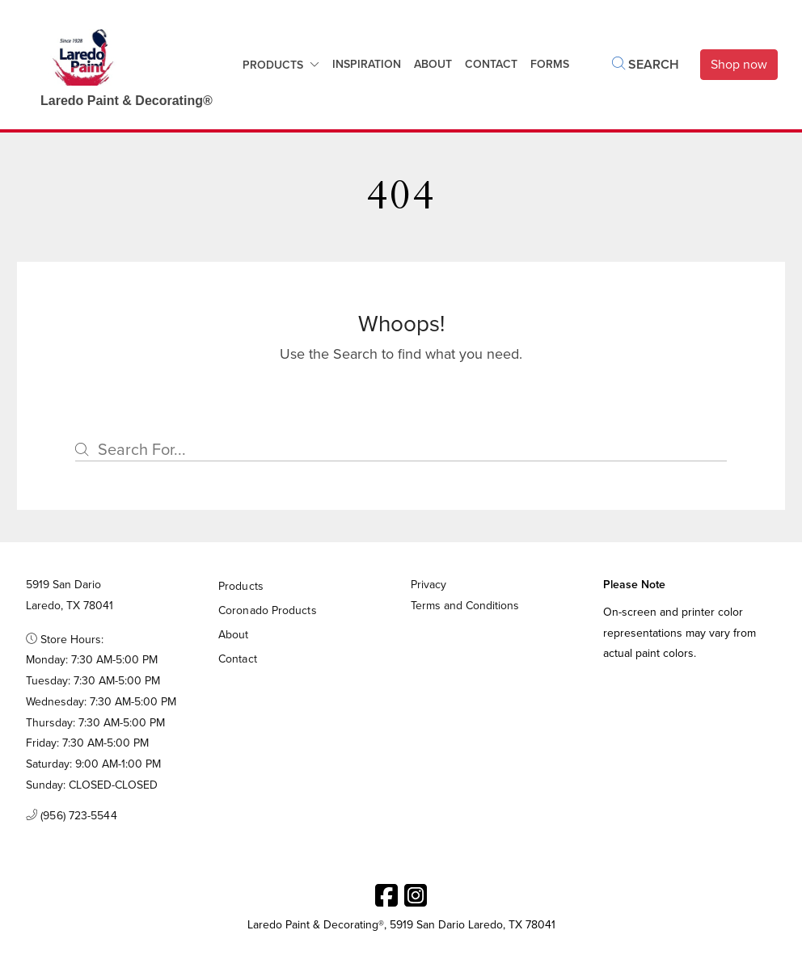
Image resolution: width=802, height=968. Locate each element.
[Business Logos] (118, 64)
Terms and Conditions (465, 605)
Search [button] (645, 64)
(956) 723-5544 (71, 816)
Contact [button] (491, 64)
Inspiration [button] (366, 64)
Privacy (428, 584)
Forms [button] (549, 64)
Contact (237, 658)
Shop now (739, 64)
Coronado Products (267, 610)
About (433, 64)
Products (273, 65)
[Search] (401, 449)
